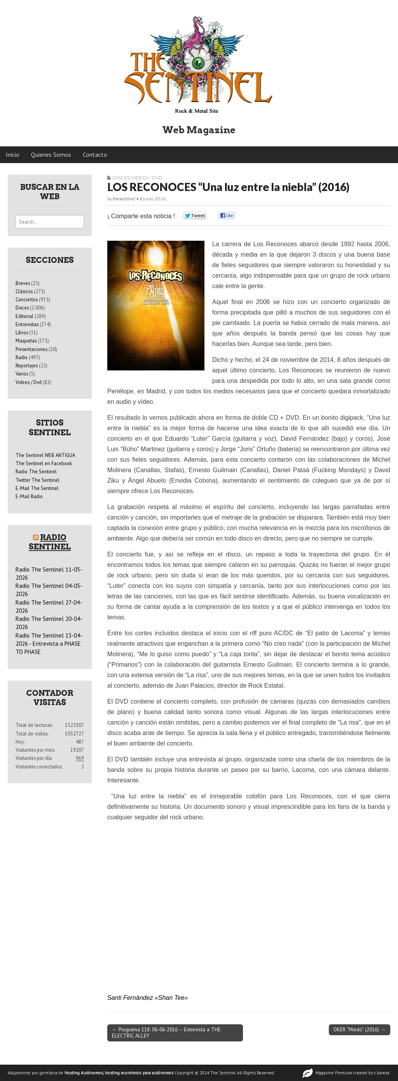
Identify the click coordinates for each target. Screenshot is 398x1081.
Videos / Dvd (146, 178)
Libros (22, 332)
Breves (23, 283)
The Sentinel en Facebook (44, 463)
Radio (22, 357)
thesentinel (124, 199)
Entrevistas (27, 324)
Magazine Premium (334, 1073)
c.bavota (381, 1073)
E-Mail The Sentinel (37, 488)
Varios (22, 373)
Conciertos (27, 299)
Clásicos (24, 291)
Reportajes (27, 365)
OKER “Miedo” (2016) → (359, 1029)
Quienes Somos (51, 154)
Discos (121, 178)
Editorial (24, 316)
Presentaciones (31, 349)
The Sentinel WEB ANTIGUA (45, 455)
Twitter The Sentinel (37, 480)
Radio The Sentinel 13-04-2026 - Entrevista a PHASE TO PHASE (49, 644)
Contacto (95, 154)
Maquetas (26, 340)
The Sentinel (223, 1073)
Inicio (12, 154)
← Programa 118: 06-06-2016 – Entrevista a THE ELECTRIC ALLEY (166, 1032)
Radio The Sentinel (36, 471)
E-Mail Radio (29, 496)
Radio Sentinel (50, 542)
